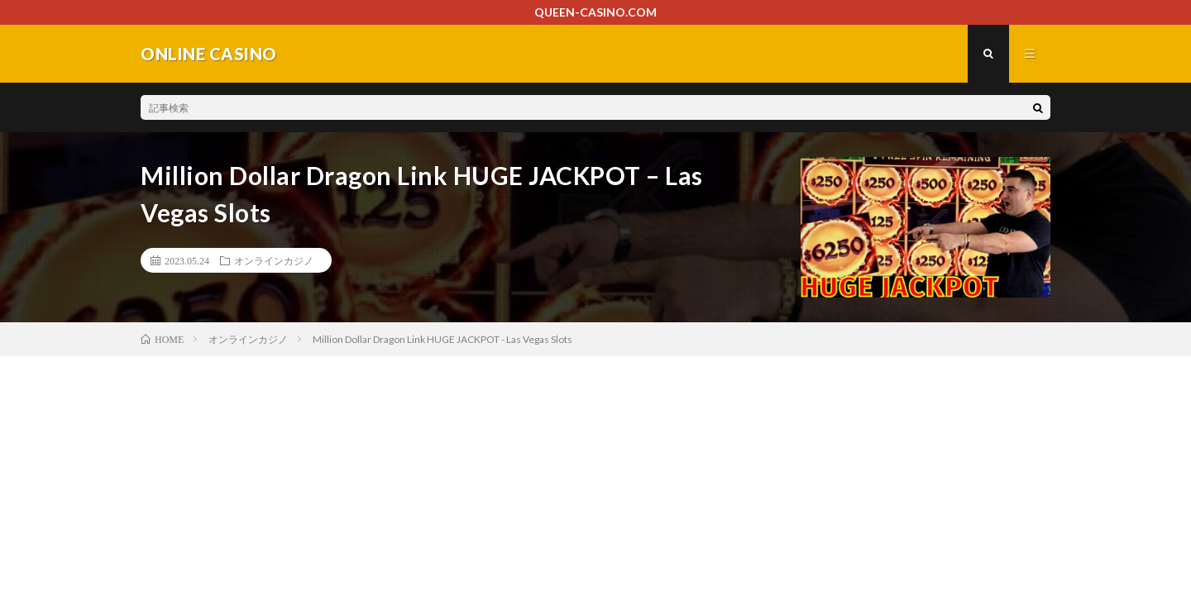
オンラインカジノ (273, 260)
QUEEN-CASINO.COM (595, 12)
